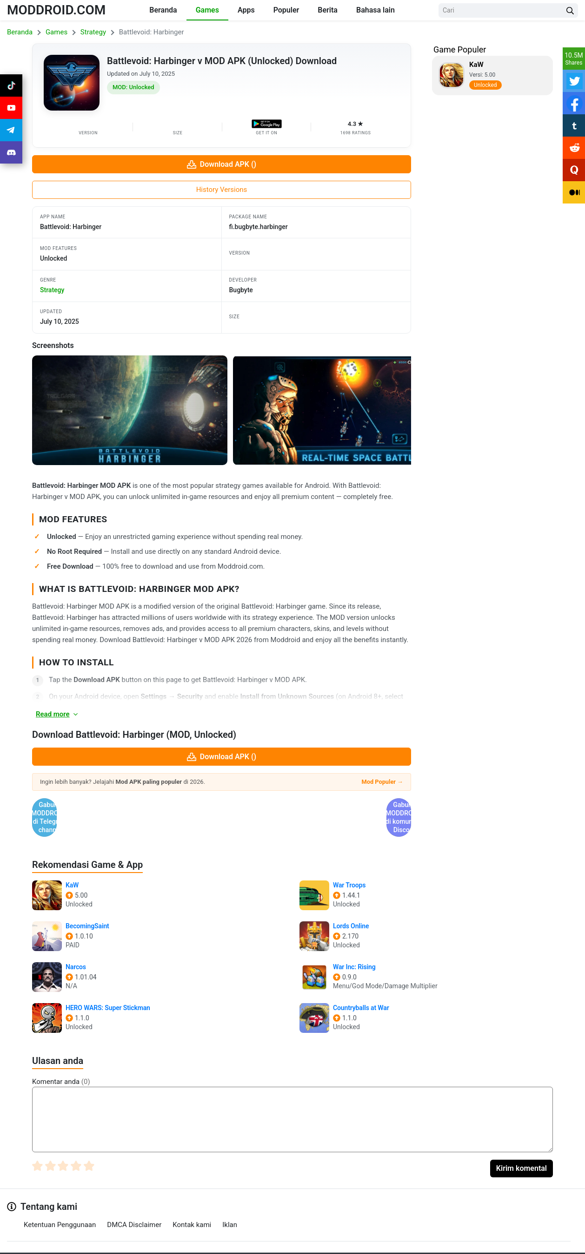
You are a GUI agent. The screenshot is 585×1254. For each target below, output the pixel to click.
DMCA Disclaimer (134, 1200)
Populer (286, 10)
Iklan (229, 1200)
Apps (246, 10)
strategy (52, 290)
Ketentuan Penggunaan (60, 1200)
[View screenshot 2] (330, 410)
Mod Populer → (382, 781)
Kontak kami (192, 1200)
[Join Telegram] (282, 1243)
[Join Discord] (303, 1243)
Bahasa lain (375, 10)
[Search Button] (570, 10)
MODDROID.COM (56, 10)
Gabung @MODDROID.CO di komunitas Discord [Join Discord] (318, 805)
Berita (328, 10)
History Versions (221, 189)
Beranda (163, 10)
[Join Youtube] (11, 108)
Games (207, 10)
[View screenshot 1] (129, 410)
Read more (57, 714)
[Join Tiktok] (11, 85)
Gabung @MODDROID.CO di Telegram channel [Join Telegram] (125, 805)
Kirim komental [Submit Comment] (521, 1143)
